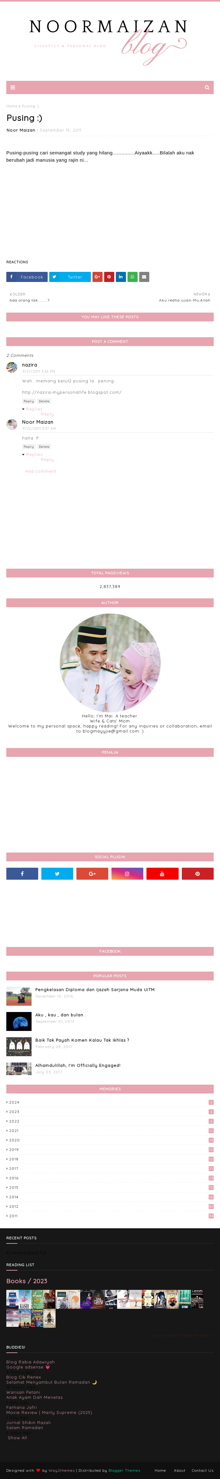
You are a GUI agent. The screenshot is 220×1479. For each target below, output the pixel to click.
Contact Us (203, 1470)
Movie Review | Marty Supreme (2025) (49, 1412)
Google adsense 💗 (28, 1366)
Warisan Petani (23, 1392)
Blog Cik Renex (23, 1377)
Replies (34, 408)
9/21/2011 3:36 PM (38, 371)
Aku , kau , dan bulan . (60, 1014)
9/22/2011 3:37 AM (39, 428)
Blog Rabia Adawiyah (30, 1361)
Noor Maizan (21, 130)
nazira (29, 365)
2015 (111, 1187)
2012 (111, 1206)
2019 (111, 1149)
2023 (111, 1111)
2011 (111, 1215)
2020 (111, 1140)
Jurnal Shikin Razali (28, 1422)
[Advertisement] (110, 208)
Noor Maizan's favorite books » (183, 1335)
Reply (29, 401)
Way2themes (62, 1470)
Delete (44, 401)
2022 (111, 1121)
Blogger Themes (124, 1470)
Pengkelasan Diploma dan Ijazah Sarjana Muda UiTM (95, 989)
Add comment (40, 471)
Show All (17, 1437)
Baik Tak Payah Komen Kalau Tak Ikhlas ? (82, 1040)
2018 (111, 1159)
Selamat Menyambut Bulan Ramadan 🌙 (51, 1382)
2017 (111, 1168)
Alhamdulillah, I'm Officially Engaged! (78, 1065)
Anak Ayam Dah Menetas (34, 1397)
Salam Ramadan (24, 1427)
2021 (111, 1130)
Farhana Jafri (21, 1407)
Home (12, 106)
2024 (111, 1102)
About (180, 1470)
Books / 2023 (26, 1281)
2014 (111, 1197)
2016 (111, 1178)
